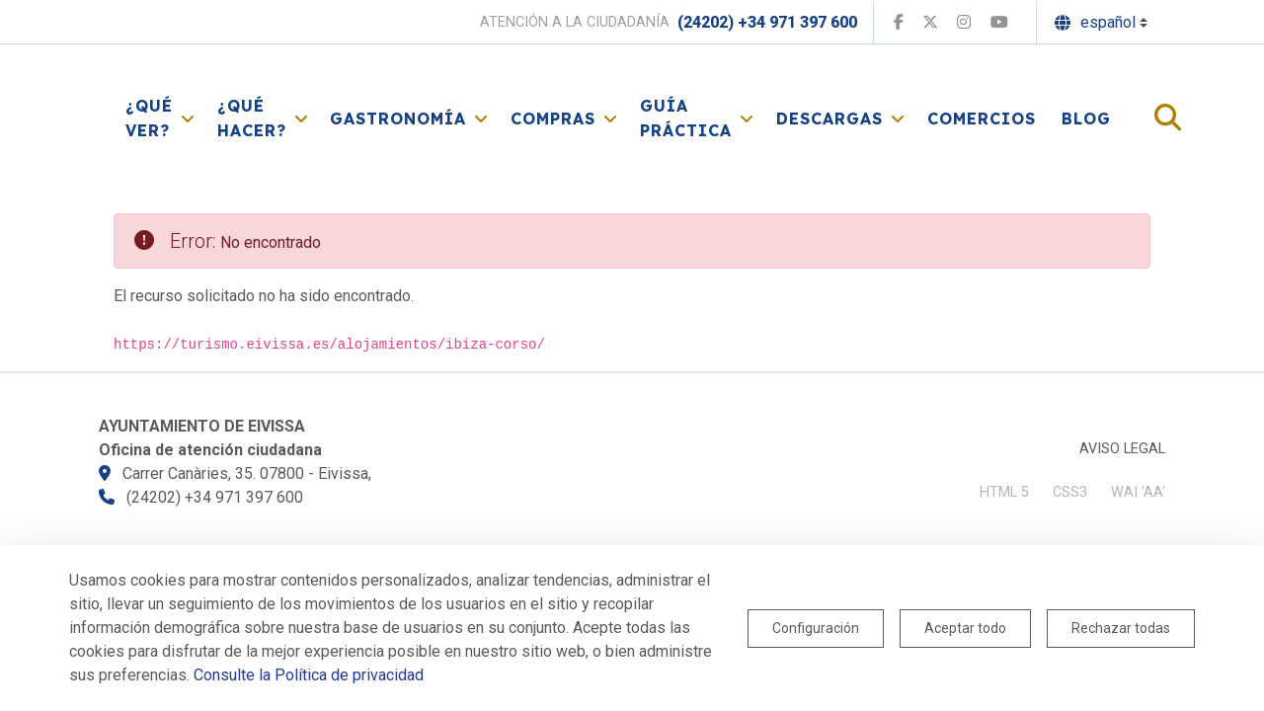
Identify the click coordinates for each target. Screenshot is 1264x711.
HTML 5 (1004, 492)
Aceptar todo (965, 628)
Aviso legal (1122, 448)
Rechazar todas (1120, 628)
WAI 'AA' (1138, 492)
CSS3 (1070, 492)
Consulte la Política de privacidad (309, 675)
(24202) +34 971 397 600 (767, 22)
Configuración (815, 628)
